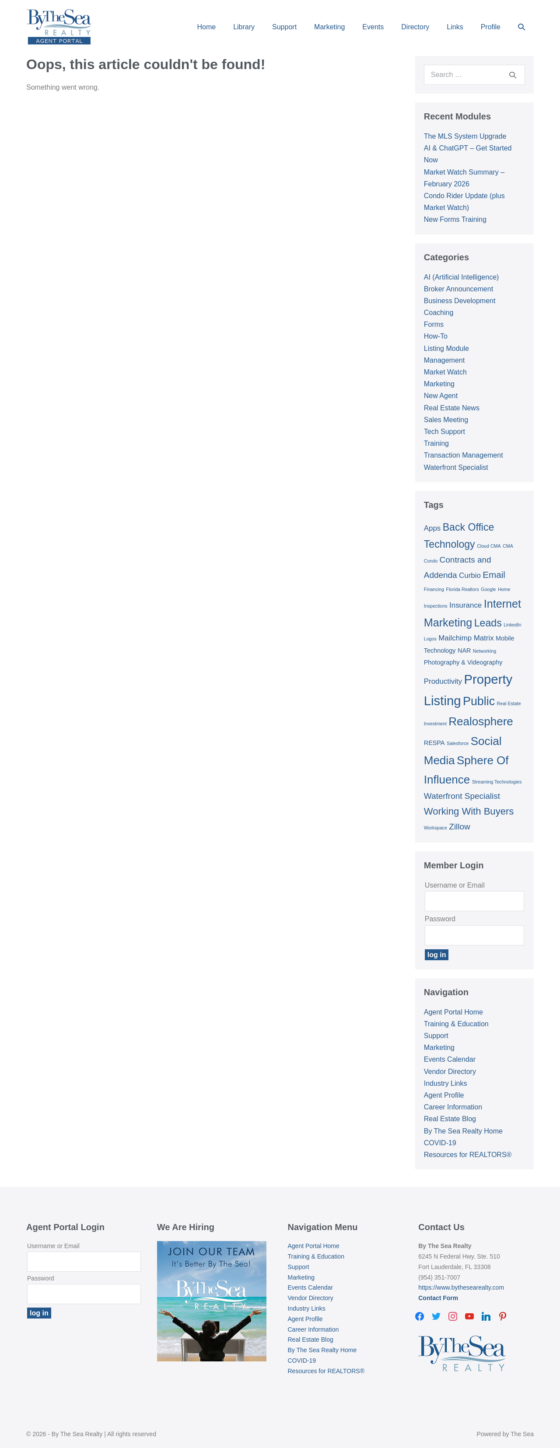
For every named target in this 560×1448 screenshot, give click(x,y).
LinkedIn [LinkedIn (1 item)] (512, 624)
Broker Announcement (458, 289)
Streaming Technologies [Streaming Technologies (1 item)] (497, 781)
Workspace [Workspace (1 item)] (435, 827)
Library (244, 27)
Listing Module (446, 348)
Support (284, 27)
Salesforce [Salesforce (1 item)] (458, 743)
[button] (521, 27)
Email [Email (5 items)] (494, 575)
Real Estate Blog (450, 1119)
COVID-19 (440, 1143)
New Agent (441, 395)
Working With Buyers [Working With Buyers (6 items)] (469, 811)
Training (436, 443)
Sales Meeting (446, 419)
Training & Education (456, 1024)
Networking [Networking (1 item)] (484, 651)
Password (440, 919)
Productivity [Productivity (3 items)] (443, 681)
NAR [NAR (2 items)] (464, 650)
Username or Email (455, 885)
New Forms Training (455, 219)
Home (206, 27)
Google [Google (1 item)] (488, 589)
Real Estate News (452, 408)
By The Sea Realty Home (463, 1131)
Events (373, 27)
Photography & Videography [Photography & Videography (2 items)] (463, 662)
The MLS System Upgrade (465, 136)
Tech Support (444, 431)
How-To (436, 336)
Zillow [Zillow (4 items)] (459, 826)
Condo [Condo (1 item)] (431, 560)
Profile (490, 27)
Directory (415, 27)
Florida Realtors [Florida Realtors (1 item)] (462, 589)
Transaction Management (463, 455)
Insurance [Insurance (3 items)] (465, 605)
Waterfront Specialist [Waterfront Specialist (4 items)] (462, 796)
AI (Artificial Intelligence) (461, 277)
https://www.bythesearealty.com (461, 1287)
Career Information (453, 1107)
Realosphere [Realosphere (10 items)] (480, 721)
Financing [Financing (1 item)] (434, 589)
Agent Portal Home (453, 1012)
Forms (434, 324)
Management (444, 360)
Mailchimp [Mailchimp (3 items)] (455, 638)
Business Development (460, 300)
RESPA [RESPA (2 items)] (434, 742)
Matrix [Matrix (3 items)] (484, 638)
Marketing (329, 27)
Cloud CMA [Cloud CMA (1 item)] (488, 546)
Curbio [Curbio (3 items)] (470, 575)
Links (455, 27)
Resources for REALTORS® (468, 1154)
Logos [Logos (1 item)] (430, 638)
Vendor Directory (450, 1071)
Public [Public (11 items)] (479, 701)
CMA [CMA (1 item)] (508, 546)
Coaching (439, 312)
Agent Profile (444, 1095)
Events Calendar (450, 1059)
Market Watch (445, 372)
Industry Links (445, 1083)
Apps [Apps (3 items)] (432, 528)
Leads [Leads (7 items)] (488, 623)
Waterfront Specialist (456, 467)
